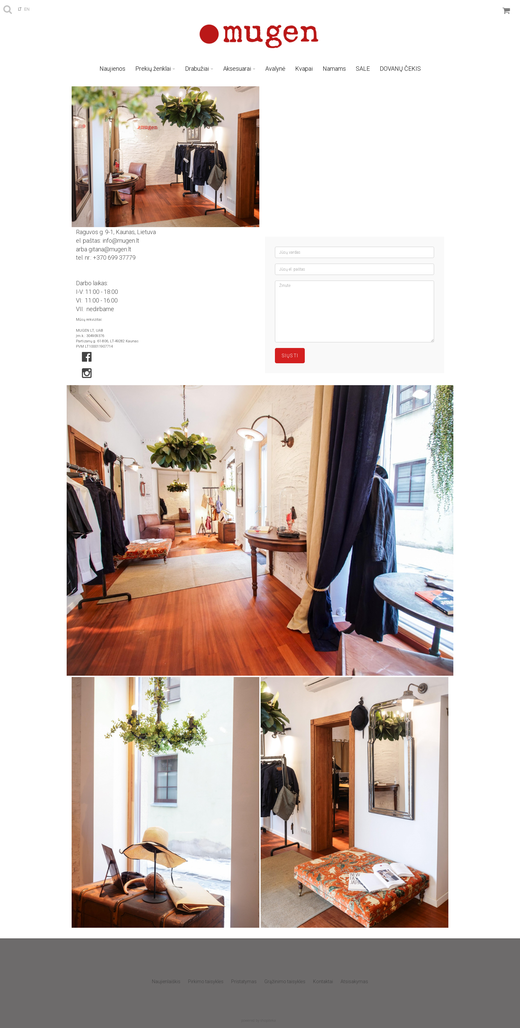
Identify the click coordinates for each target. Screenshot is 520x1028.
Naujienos (112, 68)
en (27, 9)
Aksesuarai (239, 68)
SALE (363, 68)
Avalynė (275, 68)
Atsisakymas (354, 981)
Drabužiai (199, 68)
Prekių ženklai (155, 68)
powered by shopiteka (258, 1020)
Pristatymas (244, 981)
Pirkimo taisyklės (206, 981)
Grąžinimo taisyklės (284, 981)
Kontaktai (323, 981)
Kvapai (304, 68)
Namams (334, 68)
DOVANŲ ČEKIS (400, 68)
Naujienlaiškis (166, 981)
